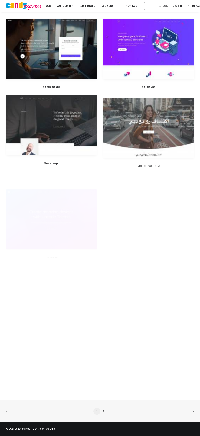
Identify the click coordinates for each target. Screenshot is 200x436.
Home (47, 6)
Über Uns (107, 6)
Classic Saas (149, 87)
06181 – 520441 (172, 6)
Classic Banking (51, 86)
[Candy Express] (23, 6)
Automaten (65, 6)
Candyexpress (22, 428)
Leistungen (87, 6)
